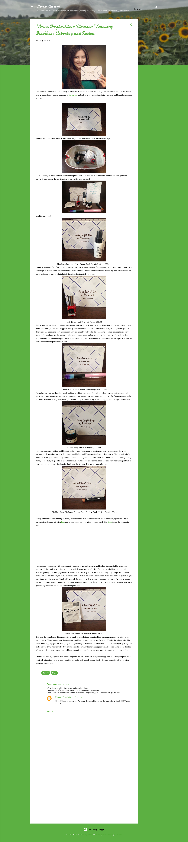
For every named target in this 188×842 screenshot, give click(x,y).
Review (46, 673)
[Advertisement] (149, 60)
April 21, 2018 (77, 697)
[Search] (156, 7)
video (109, 522)
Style (54, 673)
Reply (50, 711)
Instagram (73, 95)
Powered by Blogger (94, 829)
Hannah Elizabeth (48, 6)
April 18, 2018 (63, 684)
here (63, 522)
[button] (131, 25)
